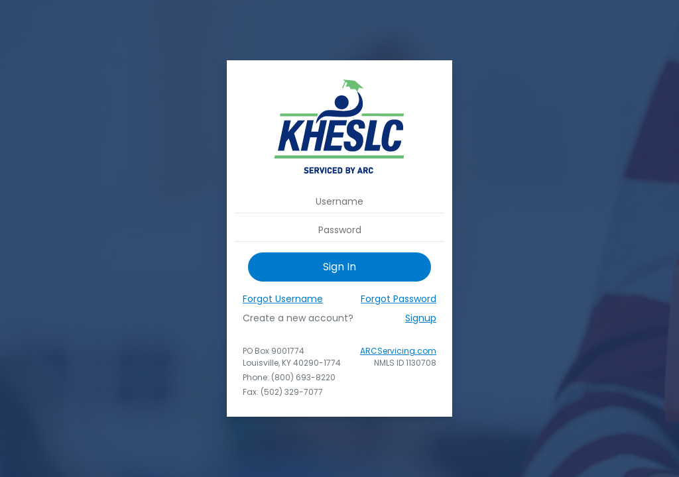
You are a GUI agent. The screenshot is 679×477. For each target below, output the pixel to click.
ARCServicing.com (398, 350)
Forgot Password (398, 298)
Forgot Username (283, 298)
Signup (420, 318)
